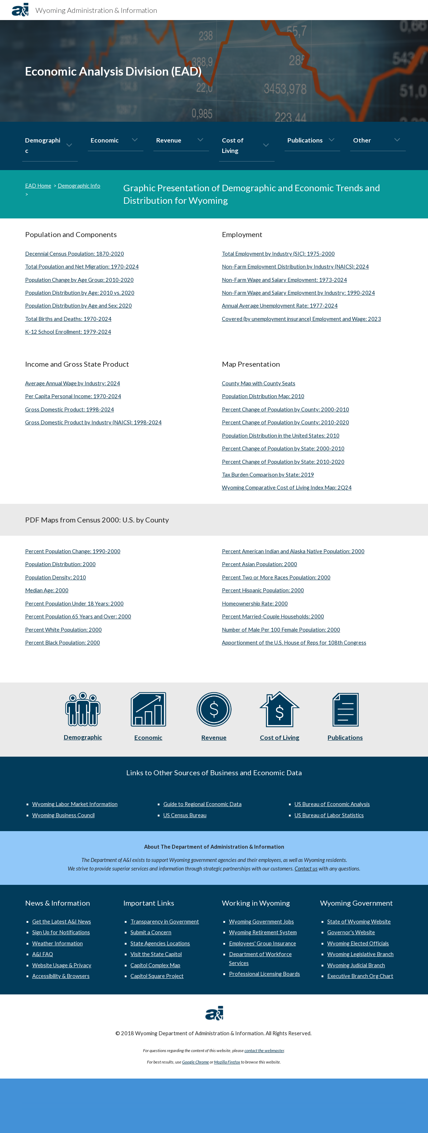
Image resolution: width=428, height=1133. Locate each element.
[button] (69, 145)
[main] (148, 71)
